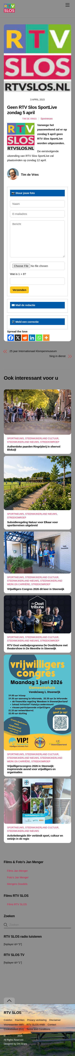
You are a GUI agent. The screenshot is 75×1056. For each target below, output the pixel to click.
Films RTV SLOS (15, 904)
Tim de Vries (29, 119)
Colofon (8, 1020)
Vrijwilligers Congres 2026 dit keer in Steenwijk (35, 589)
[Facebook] (10, 337)
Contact (52, 1024)
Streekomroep (49, 442)
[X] (18, 337)
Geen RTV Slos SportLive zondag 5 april (32, 110)
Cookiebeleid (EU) (14, 1029)
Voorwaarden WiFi (14, 1024)
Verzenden (19, 289)
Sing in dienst (57, 356)
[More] (46, 337)
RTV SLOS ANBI (35, 1024)
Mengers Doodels (16, 884)
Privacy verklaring (37, 1020)
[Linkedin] (32, 337)
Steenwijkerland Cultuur (42, 438)
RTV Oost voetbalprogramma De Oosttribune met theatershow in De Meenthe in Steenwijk (37, 647)
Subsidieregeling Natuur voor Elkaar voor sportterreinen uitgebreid (32, 524)
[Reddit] (25, 337)
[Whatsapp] (39, 337)
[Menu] (67, 4)
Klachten (20, 1020)
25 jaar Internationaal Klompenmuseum (33, 351)
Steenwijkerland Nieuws (23, 442)
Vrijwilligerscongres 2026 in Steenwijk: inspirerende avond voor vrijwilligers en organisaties (31, 769)
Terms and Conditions (38, 1029)
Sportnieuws (47, 118)
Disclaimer (55, 1020)
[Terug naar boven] (9, 1001)
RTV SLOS (11, 1036)
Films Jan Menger (16, 870)
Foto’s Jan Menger (16, 877)
